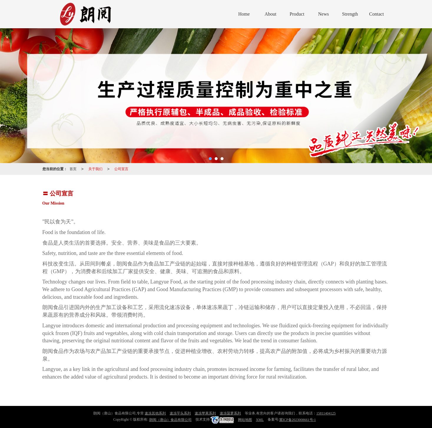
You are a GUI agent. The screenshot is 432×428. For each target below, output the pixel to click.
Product (297, 13)
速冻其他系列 (155, 413)
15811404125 (326, 413)
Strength (350, 13)
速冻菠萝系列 (230, 413)
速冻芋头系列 (180, 413)
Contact (376, 13)
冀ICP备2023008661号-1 (297, 420)
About (271, 13)
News (323, 13)
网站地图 (245, 420)
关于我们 (95, 169)
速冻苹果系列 (205, 413)
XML (260, 420)
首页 (73, 169)
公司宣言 (121, 169)
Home (244, 13)
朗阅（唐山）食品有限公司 (170, 420)
